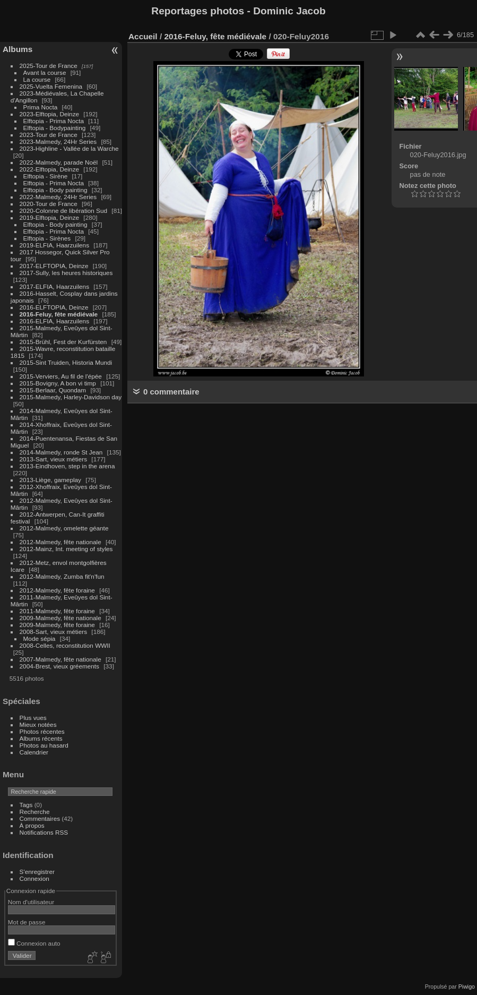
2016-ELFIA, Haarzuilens (54, 321)
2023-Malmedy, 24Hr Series (58, 141)
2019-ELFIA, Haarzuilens (54, 245)
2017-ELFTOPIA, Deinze (54, 265)
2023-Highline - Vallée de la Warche (69, 148)
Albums (17, 49)
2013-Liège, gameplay (50, 479)
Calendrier (34, 752)
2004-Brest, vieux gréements (59, 666)
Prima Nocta (40, 107)
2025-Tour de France (48, 65)
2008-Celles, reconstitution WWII (65, 645)
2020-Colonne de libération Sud (64, 210)
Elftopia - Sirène (45, 176)
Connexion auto (34, 943)
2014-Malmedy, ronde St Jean (61, 452)
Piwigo (466, 986)
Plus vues (33, 717)
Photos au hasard (44, 745)
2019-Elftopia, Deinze (50, 217)
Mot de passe (27, 922)
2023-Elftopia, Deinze (50, 113)
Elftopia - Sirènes (47, 238)
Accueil (143, 36)
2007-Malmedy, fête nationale (60, 659)
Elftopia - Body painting (55, 189)
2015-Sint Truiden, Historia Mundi (66, 362)
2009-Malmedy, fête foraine (57, 624)
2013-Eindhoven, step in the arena (67, 465)
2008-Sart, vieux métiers (54, 631)
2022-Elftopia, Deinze (50, 169)
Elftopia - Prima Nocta (53, 120)
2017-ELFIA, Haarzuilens (55, 286)
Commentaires (40, 818)
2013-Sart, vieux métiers (54, 459)
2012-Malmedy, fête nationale (60, 541)
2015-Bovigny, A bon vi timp (58, 383)
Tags (26, 804)
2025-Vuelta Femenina (51, 86)
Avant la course (44, 72)
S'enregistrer (37, 871)
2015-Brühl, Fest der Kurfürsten (63, 341)
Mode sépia (39, 638)
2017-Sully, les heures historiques (66, 272)
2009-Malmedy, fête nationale (60, 617)
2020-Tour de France (48, 203)
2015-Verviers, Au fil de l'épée (61, 376)
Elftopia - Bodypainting (54, 127)
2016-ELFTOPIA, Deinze (54, 307)
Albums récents (41, 738)
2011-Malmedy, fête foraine (57, 610)
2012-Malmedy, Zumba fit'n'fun (62, 576)
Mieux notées (38, 724)
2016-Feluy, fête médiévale (59, 314)
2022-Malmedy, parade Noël (59, 162)
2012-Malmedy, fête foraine (57, 590)
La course (37, 79)
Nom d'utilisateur (31, 901)
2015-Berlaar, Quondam (53, 390)
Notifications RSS (44, 832)
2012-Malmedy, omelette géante (64, 528)
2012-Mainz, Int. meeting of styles (66, 548)
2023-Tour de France (48, 134)
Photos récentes (42, 731)
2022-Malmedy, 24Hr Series (58, 196)
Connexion (34, 878)
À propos (32, 825)
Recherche (35, 811)
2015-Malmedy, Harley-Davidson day (71, 396)
